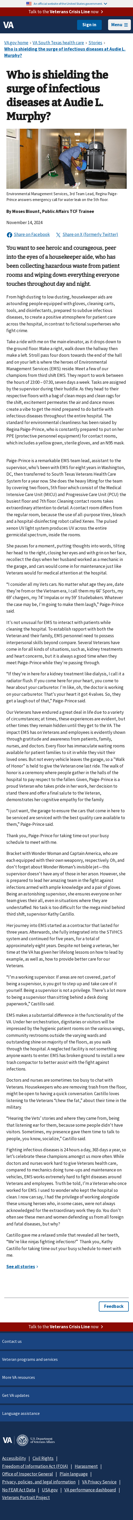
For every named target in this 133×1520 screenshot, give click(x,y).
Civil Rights (43, 1458)
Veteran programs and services (30, 1359)
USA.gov (50, 1490)
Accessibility (14, 1458)
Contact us (12, 1341)
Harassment (86, 1466)
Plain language (74, 1474)
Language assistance (21, 1413)
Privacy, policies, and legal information (39, 1482)
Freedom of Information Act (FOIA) (35, 1466)
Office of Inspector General (27, 1474)
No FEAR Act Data (18, 1490)
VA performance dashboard (90, 1490)
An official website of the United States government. (70, 4)
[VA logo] (8, 25)
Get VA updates (15, 1395)
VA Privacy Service (99, 1482)
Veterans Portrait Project (26, 1497)
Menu (119, 25)
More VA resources (18, 1377)
